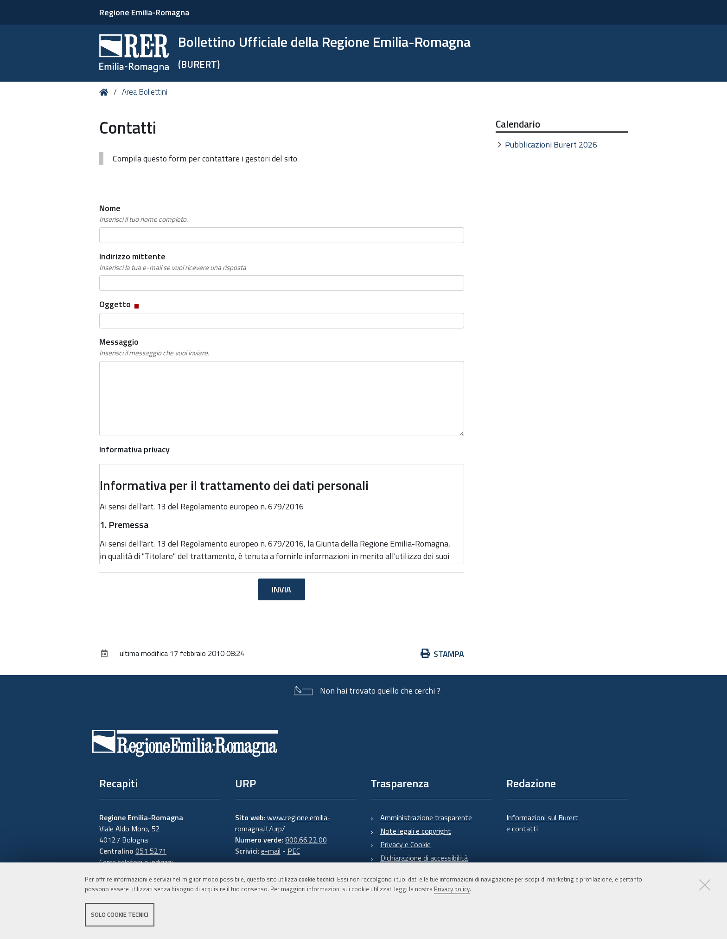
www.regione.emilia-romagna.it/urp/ (283, 823)
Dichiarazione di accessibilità (424, 857)
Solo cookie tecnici (119, 915)
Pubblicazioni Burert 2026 (551, 144)
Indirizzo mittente (172, 261)
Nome (143, 213)
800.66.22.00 (306, 839)
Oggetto (119, 304)
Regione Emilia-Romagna (144, 12)
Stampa (442, 654)
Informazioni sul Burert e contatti (542, 823)
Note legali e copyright (415, 830)
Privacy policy (452, 889)
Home (105, 92)
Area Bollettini (144, 92)
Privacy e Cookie (405, 844)
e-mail (271, 850)
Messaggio (154, 347)
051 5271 (150, 850)
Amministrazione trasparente (426, 817)
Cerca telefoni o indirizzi (136, 862)
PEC (293, 850)
